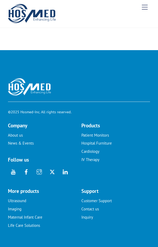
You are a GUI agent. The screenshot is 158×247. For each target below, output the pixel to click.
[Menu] (144, 7)
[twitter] (52, 171)
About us (15, 135)
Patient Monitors (95, 135)
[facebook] (26, 171)
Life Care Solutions (24, 225)
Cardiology (90, 151)
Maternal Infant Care (25, 217)
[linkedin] (65, 171)
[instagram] (39, 171)
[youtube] (13, 171)
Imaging (14, 208)
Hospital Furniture (96, 143)
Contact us (90, 208)
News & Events (21, 143)
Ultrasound (17, 200)
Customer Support (96, 200)
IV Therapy (90, 159)
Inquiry (87, 217)
